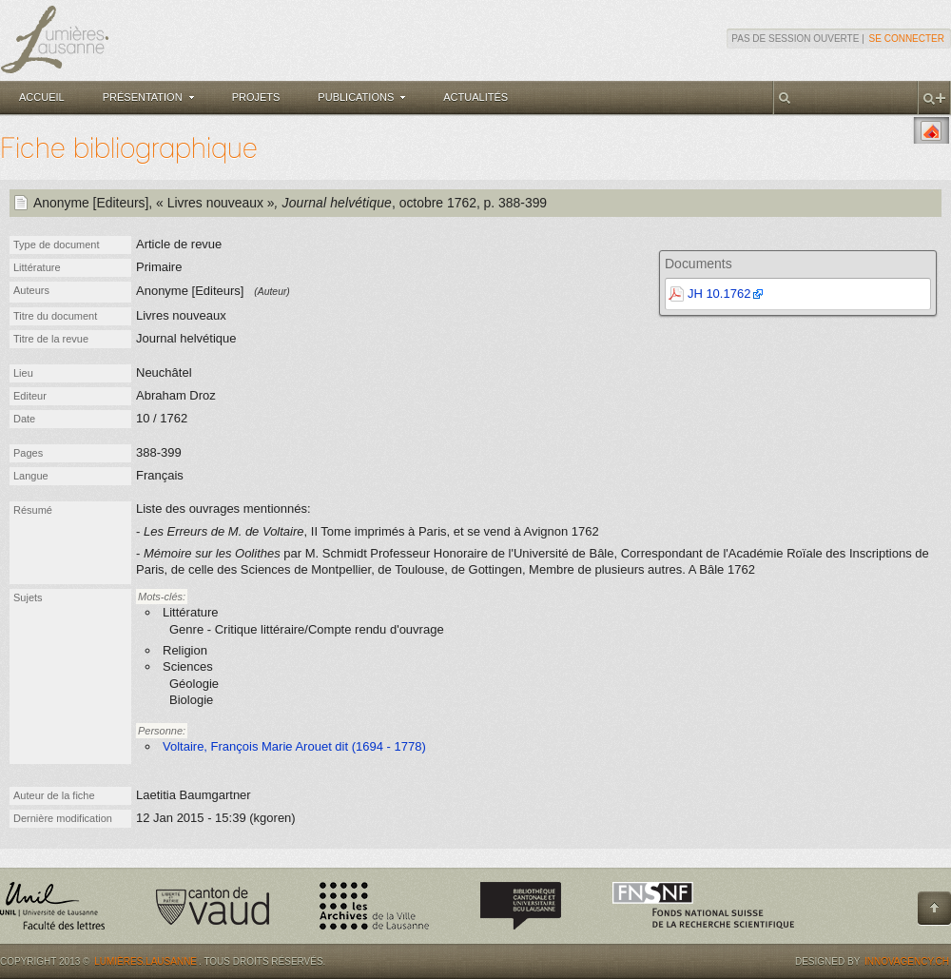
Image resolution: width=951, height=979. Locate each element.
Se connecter (906, 38)
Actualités (475, 97)
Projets (256, 97)
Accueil (42, 97)
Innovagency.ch (906, 961)
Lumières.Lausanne (145, 961)
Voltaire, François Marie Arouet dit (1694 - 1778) (294, 746)
